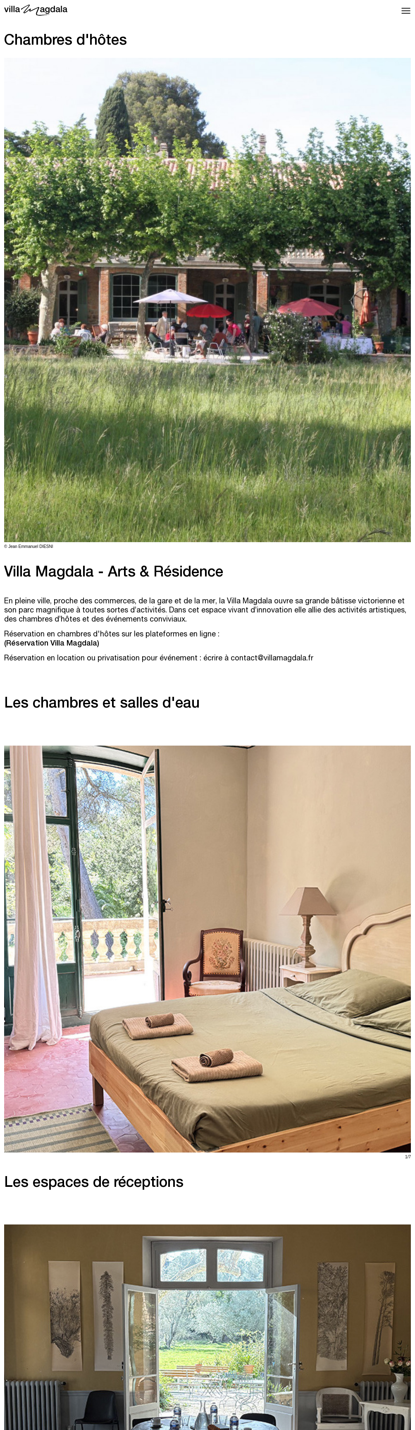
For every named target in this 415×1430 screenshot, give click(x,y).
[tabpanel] (207, 303)
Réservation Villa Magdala (51, 644)
